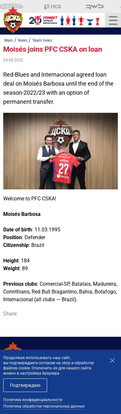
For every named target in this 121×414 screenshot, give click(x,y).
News (22, 40)
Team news (42, 40)
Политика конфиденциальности (32, 400)
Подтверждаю (25, 385)
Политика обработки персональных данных (44, 406)
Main (8, 40)
